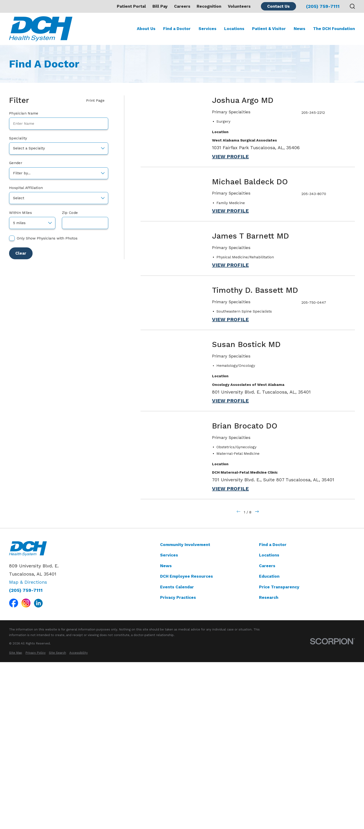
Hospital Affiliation (26, 188)
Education (269, 743)
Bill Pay (160, 6)
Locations (269, 721)
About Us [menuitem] (146, 28)
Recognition (209, 6)
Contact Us (278, 6)
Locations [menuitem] (234, 28)
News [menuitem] (299, 28)
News (166, 732)
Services (169, 721)
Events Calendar (177, 753)
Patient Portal (131, 6)
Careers (182, 6)
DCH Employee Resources (186, 743)
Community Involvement (185, 711)
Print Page (97, 100)
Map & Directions (28, 748)
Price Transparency (279, 753)
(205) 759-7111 (323, 6)
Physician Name (23, 113)
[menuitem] (15, 819)
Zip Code (70, 213)
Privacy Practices (178, 764)
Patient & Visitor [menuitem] (269, 28)
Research (268, 764)
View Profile (230, 156)
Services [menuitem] (207, 28)
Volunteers (239, 6)
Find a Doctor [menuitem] (177, 28)
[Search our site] (352, 6)
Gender (15, 163)
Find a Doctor (272, 711)
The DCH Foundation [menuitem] (334, 28)
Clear (20, 253)
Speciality (18, 138)
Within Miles (20, 213)
